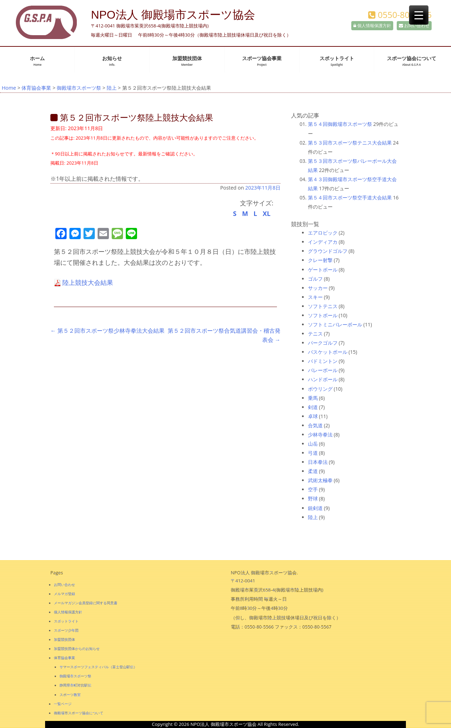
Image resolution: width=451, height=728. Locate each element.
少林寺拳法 (320, 434)
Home (9, 87)
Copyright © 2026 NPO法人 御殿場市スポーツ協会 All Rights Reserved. (225, 724)
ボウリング (320, 388)
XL (266, 213)
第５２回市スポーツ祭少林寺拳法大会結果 (107, 330)
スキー (315, 297)
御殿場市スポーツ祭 (79, 87)
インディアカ (323, 241)
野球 (313, 498)
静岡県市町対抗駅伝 (75, 685)
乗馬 (313, 398)
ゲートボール (323, 269)
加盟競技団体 (187, 61)
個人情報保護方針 (372, 25)
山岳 (313, 443)
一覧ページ (63, 703)
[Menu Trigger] (418, 15)
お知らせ (112, 61)
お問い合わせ (414, 25)
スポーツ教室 (70, 694)
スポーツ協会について (411, 61)
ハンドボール (323, 379)
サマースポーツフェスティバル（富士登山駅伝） (98, 666)
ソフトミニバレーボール (335, 324)
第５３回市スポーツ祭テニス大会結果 (350, 142)
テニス (315, 333)
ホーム (37, 61)
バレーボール (323, 370)
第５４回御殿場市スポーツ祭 (340, 124)
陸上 (112, 87)
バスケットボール (327, 352)
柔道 (313, 471)
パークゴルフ (323, 342)
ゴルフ (315, 278)
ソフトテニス (323, 306)
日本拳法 (318, 462)
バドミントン (323, 361)
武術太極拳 (320, 480)
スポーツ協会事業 (262, 61)
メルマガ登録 (64, 593)
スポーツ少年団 (66, 630)
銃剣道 (315, 508)
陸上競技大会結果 (87, 282)
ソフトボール (323, 315)
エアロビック (323, 232)
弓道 (313, 452)
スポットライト (337, 61)
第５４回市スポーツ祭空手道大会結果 (350, 197)
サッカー (318, 288)
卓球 (313, 416)
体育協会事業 (36, 87)
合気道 (315, 425)
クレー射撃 (320, 260)
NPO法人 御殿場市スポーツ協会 (173, 14)
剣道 (313, 407)
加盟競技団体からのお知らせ (77, 648)
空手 (313, 489)
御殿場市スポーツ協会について (78, 712)
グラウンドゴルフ (327, 251)
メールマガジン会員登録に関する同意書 (85, 602)
